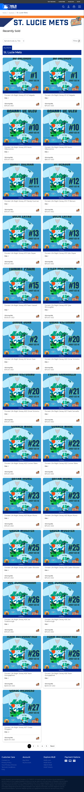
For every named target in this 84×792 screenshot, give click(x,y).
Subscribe (62, 1)
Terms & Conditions (8, 767)
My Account (27, 762)
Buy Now (26, 760)
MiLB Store (48, 762)
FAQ (3, 769)
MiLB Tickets (48, 767)
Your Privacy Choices (9, 765)
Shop (78, 1)
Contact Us (6, 760)
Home (4, 13)
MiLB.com (71, 1)
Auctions (11, 13)
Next (52, 746)
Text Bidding (52, 1)
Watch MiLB (48, 765)
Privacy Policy (6, 762)
